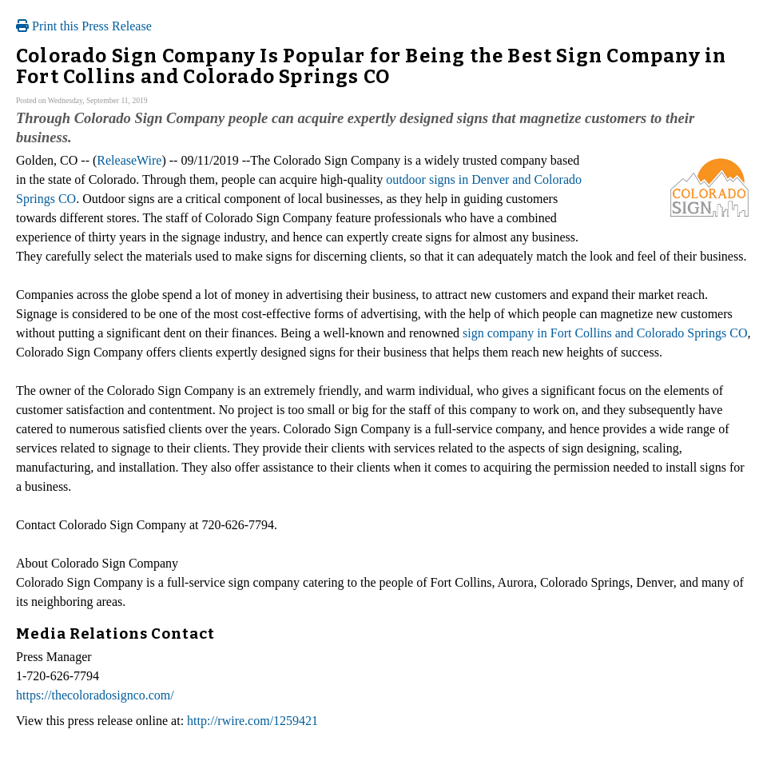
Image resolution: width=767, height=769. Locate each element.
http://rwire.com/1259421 (252, 720)
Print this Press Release (84, 26)
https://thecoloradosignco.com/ (95, 695)
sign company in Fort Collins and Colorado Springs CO (605, 333)
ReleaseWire (129, 160)
